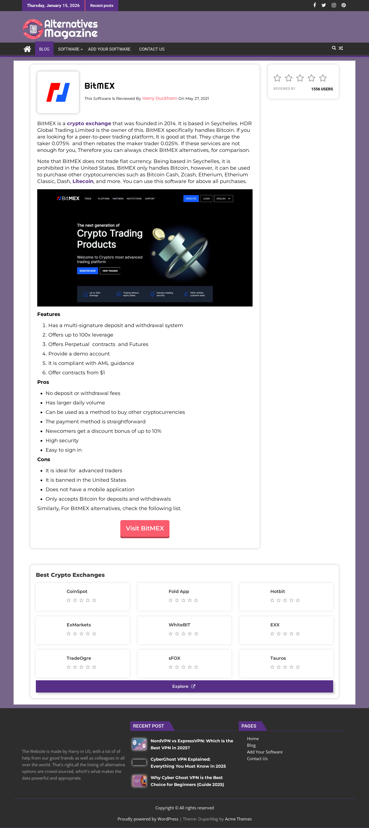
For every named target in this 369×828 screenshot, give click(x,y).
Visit (145, 528)
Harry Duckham (159, 98)
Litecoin (83, 181)
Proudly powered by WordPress (148, 819)
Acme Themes (238, 819)
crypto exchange (89, 123)
